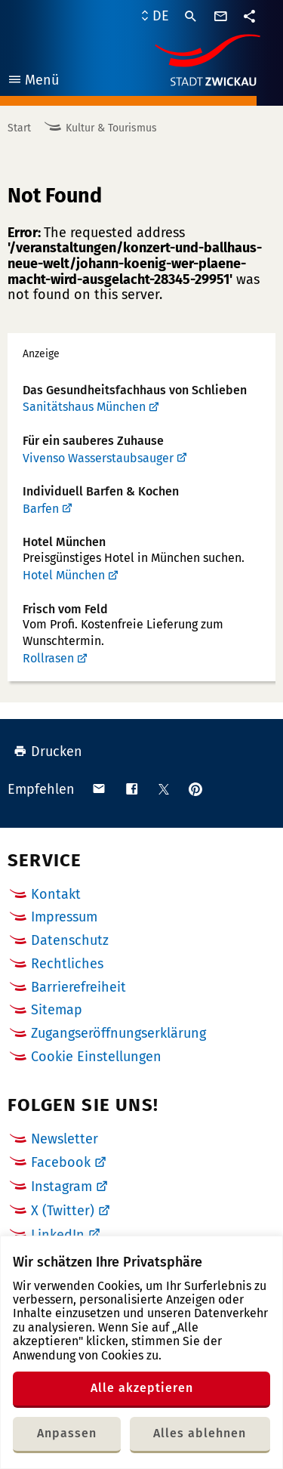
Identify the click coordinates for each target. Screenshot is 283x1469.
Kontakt (56, 894)
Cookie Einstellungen (96, 1057)
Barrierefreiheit (78, 987)
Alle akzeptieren (142, 1388)
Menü (33, 82)
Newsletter (64, 1139)
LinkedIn (58, 1235)
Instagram (61, 1186)
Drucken (48, 751)
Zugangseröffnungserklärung (118, 1033)
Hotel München (64, 575)
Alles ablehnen (199, 1433)
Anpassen (67, 1433)
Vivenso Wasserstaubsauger (98, 458)
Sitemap (56, 1009)
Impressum (64, 917)
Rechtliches (67, 963)
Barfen (41, 508)
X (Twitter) (62, 1210)
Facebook (61, 1162)
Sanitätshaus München (84, 407)
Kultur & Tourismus (111, 128)
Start (19, 128)
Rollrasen (48, 658)
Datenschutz (70, 940)
